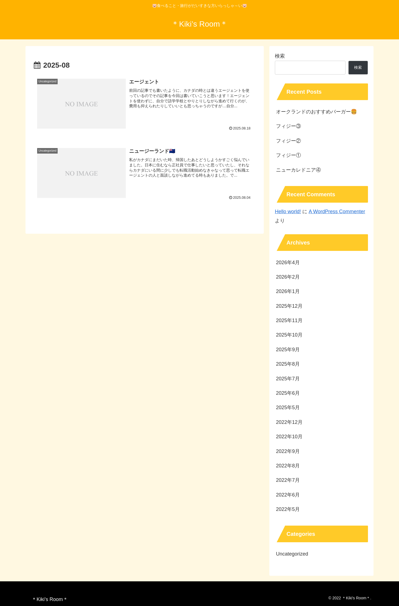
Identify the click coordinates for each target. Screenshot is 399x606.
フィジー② (288, 141)
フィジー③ (288, 126)
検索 (280, 56)
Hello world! (288, 211)
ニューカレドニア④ (298, 170)
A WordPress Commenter (337, 211)
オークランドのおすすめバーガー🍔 (316, 111)
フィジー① (288, 155)
